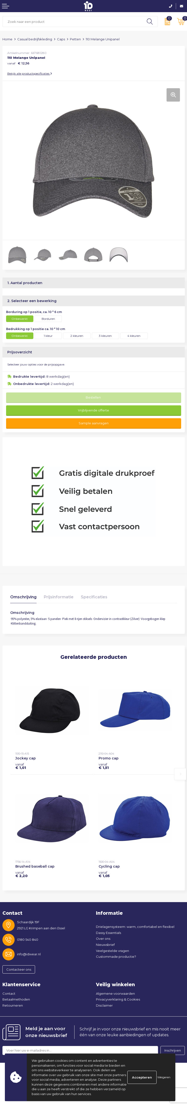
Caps (61, 39)
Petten (75, 39)
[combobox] (72, 21)
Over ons (103, 939)
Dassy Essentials (108, 933)
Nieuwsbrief (105, 945)
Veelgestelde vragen (112, 951)
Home (7, 39)
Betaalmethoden (16, 999)
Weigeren (163, 1077)
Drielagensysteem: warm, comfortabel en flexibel (135, 927)
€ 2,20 (21, 874)
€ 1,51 (104, 766)
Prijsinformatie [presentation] (59, 597)
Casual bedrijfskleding (34, 39)
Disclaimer (104, 1005)
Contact (8, 993)
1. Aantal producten (24, 283)
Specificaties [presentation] (94, 597)
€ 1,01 (20, 766)
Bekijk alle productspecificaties (29, 73)
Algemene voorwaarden (115, 993)
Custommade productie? (116, 956)
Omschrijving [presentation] (23, 597)
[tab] (23, 598)
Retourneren (12, 1005)
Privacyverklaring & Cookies (118, 999)
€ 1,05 (104, 874)
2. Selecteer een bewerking (31, 301)
